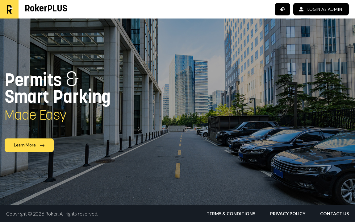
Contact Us (334, 214)
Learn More (29, 144)
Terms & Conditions (231, 214)
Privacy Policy (287, 214)
